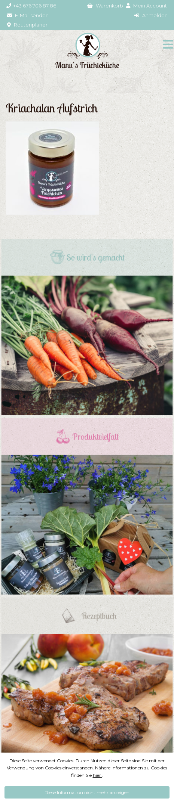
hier (97, 775)
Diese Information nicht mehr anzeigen (87, 792)
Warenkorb (105, 6)
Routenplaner (27, 25)
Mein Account (146, 6)
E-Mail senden (28, 15)
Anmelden (151, 15)
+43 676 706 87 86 (31, 6)
